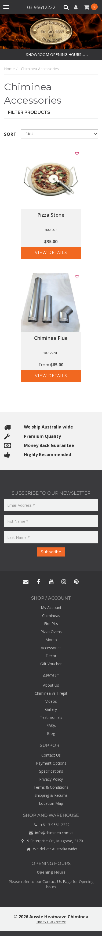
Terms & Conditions (51, 787)
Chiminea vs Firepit (51, 693)
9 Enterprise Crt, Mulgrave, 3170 (51, 841)
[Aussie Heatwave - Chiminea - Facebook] (38, 582)
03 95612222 (42, 7)
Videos (51, 701)
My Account (51, 607)
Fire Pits (51, 623)
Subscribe (51, 552)
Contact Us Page (57, 881)
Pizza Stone (50, 215)
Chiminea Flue (51, 338)
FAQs (51, 725)
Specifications (51, 771)
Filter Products (29, 112)
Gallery (51, 709)
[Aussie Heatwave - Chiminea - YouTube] (51, 582)
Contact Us (51, 755)
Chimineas (51, 615)
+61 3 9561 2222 (51, 825)
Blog (51, 733)
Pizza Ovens (51, 631)
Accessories (51, 647)
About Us (51, 685)
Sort (10, 134)
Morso (51, 639)
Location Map (51, 803)
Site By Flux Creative (51, 922)
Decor (51, 655)
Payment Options (51, 763)
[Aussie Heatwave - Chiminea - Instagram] (63, 582)
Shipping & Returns (51, 795)
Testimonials (51, 717)
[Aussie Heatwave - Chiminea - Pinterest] (76, 582)
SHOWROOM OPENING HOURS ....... (56, 54)
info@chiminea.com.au (51, 833)
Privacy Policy (51, 779)
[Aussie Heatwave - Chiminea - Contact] (25, 582)
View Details (51, 252)
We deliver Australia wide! (51, 849)
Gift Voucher (51, 663)
